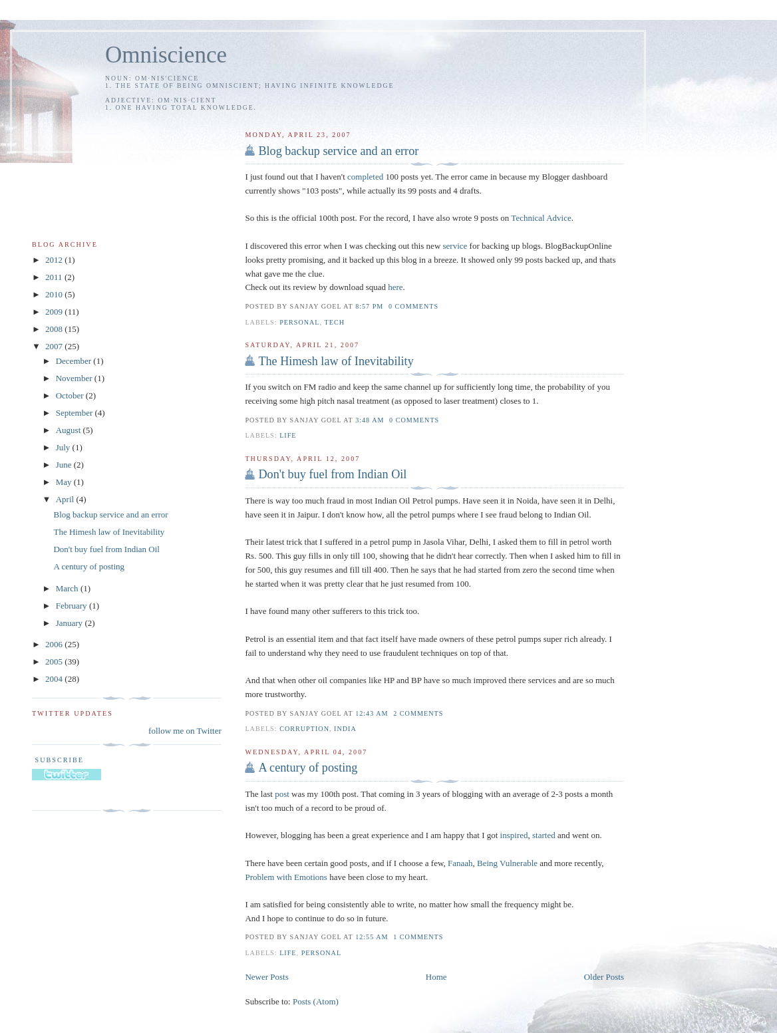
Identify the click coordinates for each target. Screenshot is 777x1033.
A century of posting (307, 767)
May (65, 482)
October (71, 395)
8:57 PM (369, 306)
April (66, 499)
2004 (55, 679)
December (75, 361)
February (72, 606)
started (543, 835)
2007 (55, 346)
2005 (55, 661)
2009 (55, 312)
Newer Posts (266, 977)
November (75, 378)
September (75, 413)
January (70, 623)
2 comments (418, 713)
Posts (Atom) (316, 1001)
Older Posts (604, 977)
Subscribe (58, 760)
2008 (55, 329)
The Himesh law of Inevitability (335, 361)
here (395, 287)
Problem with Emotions (286, 877)
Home (436, 977)
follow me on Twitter (185, 731)
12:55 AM (371, 937)
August (69, 430)
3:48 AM (369, 420)
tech (334, 322)
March (68, 588)
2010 (55, 294)
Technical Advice (541, 218)
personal (299, 322)
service (455, 246)
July (64, 447)
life (287, 435)
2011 (55, 277)
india (345, 728)
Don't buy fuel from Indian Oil (332, 474)
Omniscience (166, 55)
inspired (514, 835)
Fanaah (460, 863)
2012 (55, 260)
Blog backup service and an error (338, 151)
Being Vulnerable (507, 863)
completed (365, 177)
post (282, 794)
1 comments (418, 937)
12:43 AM (371, 713)
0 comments (413, 306)
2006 (55, 644)
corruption (304, 728)
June (65, 465)
